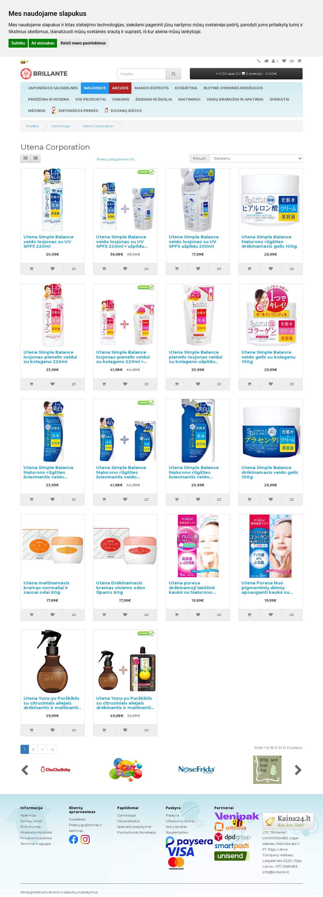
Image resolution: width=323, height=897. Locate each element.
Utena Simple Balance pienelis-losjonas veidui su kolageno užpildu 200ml (195, 359)
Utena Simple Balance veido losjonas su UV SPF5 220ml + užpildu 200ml (121, 244)
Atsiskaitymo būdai (36, 832)
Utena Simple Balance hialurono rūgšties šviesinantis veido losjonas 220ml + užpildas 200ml (121, 477)
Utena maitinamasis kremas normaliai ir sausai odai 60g (47, 587)
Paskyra (172, 815)
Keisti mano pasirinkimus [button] (83, 43)
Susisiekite (77, 819)
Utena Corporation (98, 126)
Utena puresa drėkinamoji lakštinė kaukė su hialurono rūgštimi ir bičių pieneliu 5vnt (196, 592)
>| (52, 749)
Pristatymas (30, 826)
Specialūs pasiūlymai (134, 826)
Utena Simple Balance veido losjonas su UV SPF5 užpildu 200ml (194, 241)
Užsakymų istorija (180, 821)
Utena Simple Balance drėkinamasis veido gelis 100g (270, 472)
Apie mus (28, 815)
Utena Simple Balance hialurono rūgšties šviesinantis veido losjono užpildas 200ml (195, 474)
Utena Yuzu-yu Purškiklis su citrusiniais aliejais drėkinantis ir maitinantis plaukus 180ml (52, 705)
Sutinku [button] (18, 43)
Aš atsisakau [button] (43, 43)
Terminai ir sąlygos (35, 843)
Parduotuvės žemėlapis (136, 832)
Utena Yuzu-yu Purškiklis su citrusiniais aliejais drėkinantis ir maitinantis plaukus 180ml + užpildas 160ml (124, 707)
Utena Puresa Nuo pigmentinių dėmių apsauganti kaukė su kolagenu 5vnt (265, 590)
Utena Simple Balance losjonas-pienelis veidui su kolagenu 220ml (50, 356)
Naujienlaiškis (177, 832)
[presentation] (24, 771)
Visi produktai (128, 821)
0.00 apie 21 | (246, 73)
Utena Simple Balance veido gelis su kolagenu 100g (268, 356)
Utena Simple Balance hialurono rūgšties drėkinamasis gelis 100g (269, 241)
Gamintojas (60, 126)
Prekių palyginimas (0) (116, 159)
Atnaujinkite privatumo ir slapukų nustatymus (59, 892)
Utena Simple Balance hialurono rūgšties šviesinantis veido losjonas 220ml (49, 474)
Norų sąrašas (176, 826)
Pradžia (32, 126)
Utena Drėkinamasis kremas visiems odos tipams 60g (120, 587)
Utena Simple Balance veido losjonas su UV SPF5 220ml (49, 241)
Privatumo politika (36, 838)
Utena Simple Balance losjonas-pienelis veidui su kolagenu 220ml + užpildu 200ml (123, 359)
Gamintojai (126, 815)
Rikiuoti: (200, 158)
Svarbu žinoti (31, 821)
